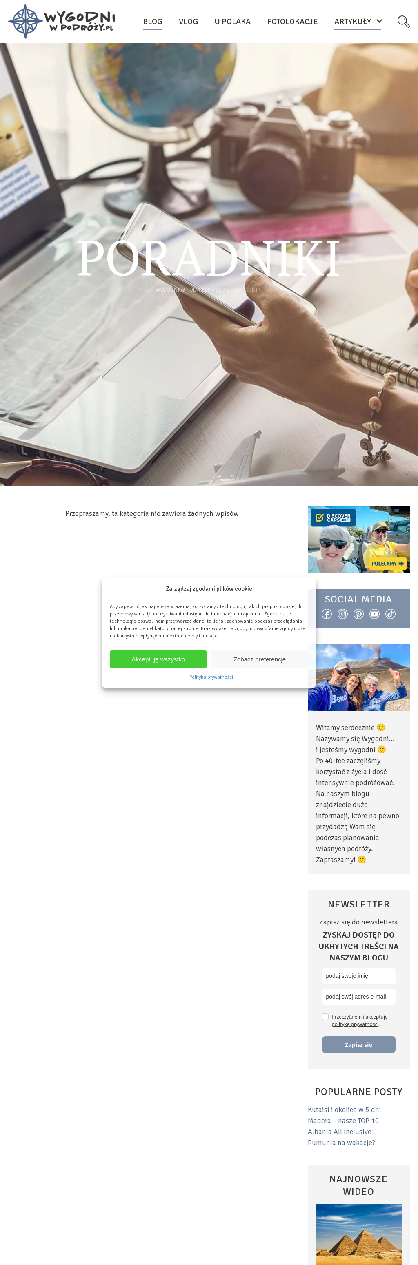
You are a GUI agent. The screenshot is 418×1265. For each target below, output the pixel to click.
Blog (152, 21)
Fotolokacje (292, 21)
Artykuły (352, 21)
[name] (359, 976)
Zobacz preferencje (259, 659)
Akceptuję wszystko (158, 659)
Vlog (188, 21)
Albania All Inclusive (339, 1131)
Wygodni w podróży (183, 289)
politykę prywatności (355, 1024)
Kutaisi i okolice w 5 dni (344, 1109)
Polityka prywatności (211, 677)
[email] (359, 997)
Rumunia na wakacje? (341, 1142)
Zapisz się (358, 1044)
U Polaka (232, 21)
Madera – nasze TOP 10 (343, 1120)
